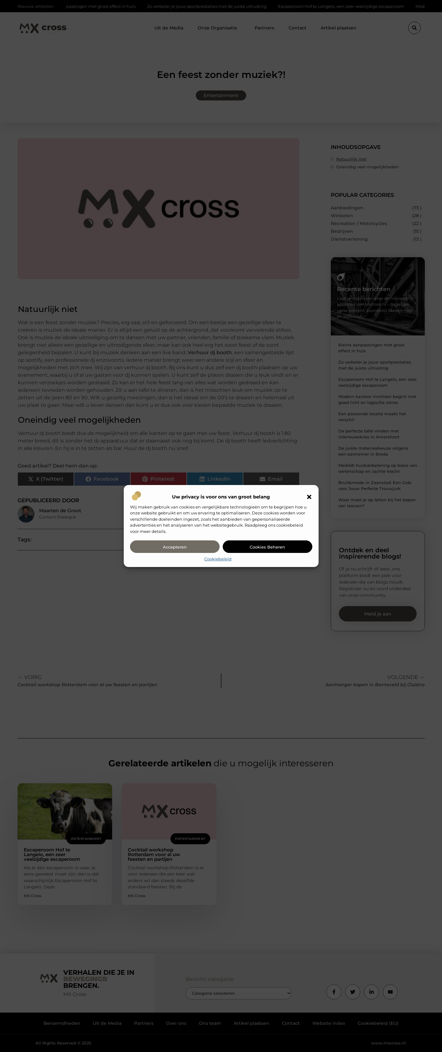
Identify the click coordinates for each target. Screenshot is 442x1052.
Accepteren (175, 546)
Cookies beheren (267, 546)
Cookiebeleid (217, 558)
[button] (309, 497)
